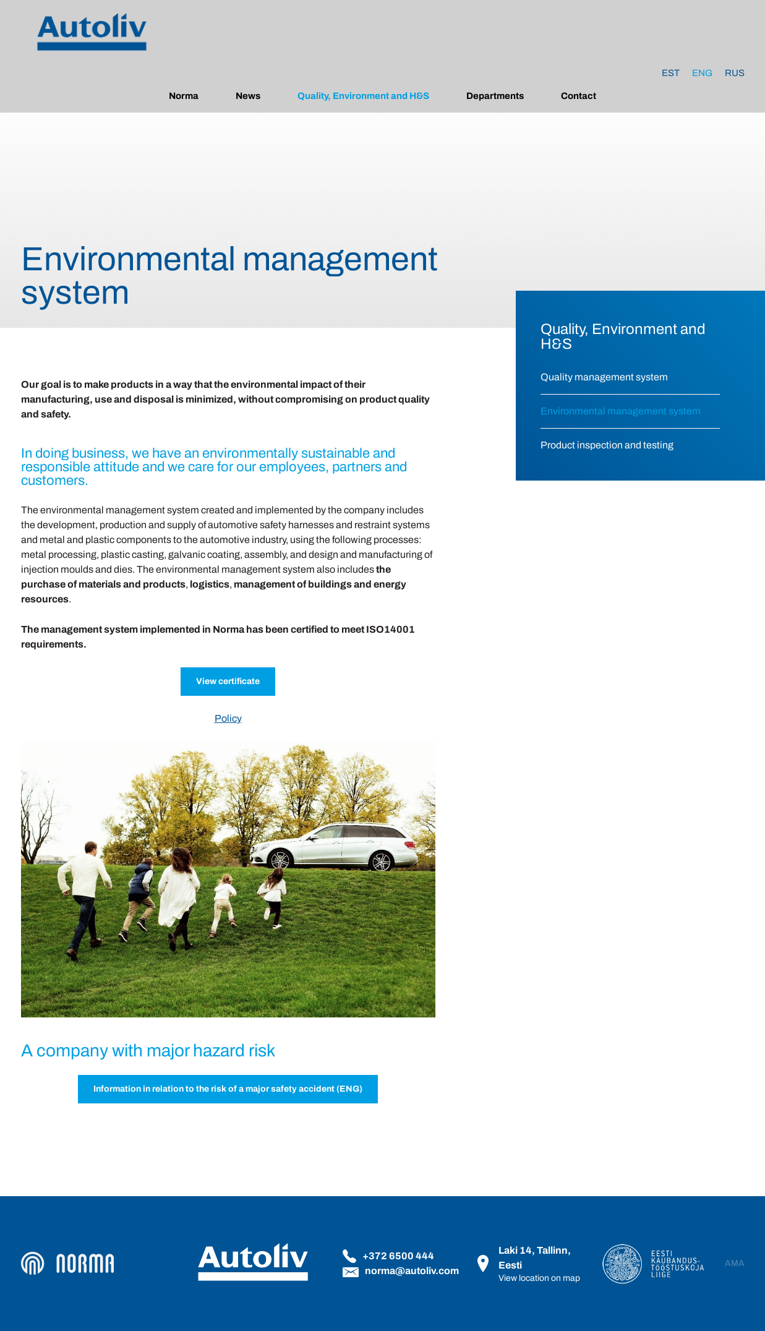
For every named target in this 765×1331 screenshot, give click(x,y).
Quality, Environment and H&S (363, 96)
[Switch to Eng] (702, 73)
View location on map (539, 1278)
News (248, 96)
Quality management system (604, 377)
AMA (735, 1263)
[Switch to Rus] (735, 73)
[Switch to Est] (671, 73)
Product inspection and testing (607, 445)
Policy (228, 718)
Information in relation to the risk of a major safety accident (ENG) (227, 1088)
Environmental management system (621, 411)
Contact (578, 96)
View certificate (228, 681)
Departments (495, 96)
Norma (184, 96)
